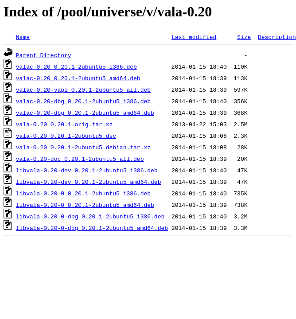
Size (244, 37)
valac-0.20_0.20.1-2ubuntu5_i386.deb (76, 66)
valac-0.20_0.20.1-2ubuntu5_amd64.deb (78, 78)
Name (23, 37)
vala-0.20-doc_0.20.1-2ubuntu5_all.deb (80, 159)
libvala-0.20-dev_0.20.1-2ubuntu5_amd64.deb (88, 182)
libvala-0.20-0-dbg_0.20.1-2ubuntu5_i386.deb (90, 216)
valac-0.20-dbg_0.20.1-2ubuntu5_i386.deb (83, 101)
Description (277, 37)
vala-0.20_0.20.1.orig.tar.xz (64, 124)
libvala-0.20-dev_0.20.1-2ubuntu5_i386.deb (87, 170)
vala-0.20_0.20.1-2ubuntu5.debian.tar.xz (83, 147)
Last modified (193, 37)
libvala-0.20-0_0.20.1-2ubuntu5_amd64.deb (85, 205)
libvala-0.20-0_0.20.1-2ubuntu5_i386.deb (83, 193)
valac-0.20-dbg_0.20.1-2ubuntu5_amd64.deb (85, 113)
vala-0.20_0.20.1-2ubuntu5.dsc (66, 136)
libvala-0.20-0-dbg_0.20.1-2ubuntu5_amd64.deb (92, 228)
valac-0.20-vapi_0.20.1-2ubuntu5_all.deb (83, 89)
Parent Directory (43, 55)
